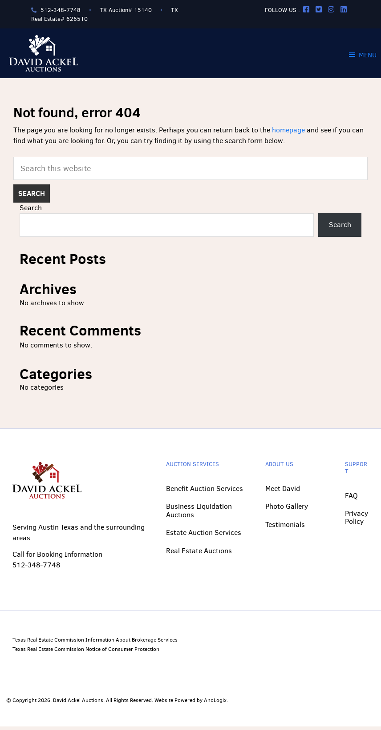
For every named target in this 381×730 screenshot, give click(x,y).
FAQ (351, 498)
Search (31, 211)
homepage (288, 130)
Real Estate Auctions (199, 553)
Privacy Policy (356, 521)
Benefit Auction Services (204, 492)
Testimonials (285, 527)
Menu (368, 55)
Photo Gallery (286, 510)
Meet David (282, 492)
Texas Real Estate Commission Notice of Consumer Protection (85, 652)
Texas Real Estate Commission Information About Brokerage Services (95, 643)
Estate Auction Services (203, 536)
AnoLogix (215, 703)
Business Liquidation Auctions (199, 514)
